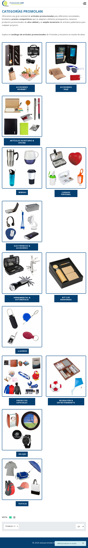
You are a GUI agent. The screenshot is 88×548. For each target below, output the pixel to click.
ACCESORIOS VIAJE (66, 88)
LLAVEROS (22, 351)
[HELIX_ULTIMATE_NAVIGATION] (84, 3)
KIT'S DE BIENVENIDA (66, 298)
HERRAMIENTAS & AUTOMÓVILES (22, 298)
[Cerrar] (83, 543)
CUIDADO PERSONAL (66, 193)
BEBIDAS (22, 192)
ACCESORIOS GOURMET (22, 88)
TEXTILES (22, 503)
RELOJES (22, 454)
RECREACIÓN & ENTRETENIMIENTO (66, 401)
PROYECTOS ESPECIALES (22, 401)
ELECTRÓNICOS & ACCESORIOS (22, 247)
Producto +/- (10, 526)
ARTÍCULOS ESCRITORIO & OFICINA (22, 141)
